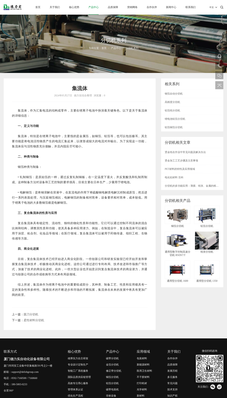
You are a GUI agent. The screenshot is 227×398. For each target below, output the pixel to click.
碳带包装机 (112, 389)
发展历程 (172, 370)
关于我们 (55, 7)
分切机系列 (132, 48)
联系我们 (190, 7)
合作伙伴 (152, 7)
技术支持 (172, 389)
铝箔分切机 (112, 383)
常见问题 (172, 383)
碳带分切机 (112, 358)
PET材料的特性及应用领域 (180, 169)
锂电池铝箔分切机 (175, 119)
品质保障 (113, 7)
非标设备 (111, 395)
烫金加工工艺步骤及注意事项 (181, 160)
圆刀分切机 (31, 314)
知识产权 (172, 395)
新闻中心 (171, 7)
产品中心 (93, 7)
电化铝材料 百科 (174, 177)
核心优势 (74, 7)
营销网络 (132, 7)
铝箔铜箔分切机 (174, 127)
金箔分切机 (112, 364)
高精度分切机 (172, 102)
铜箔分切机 (112, 377)
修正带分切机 (113, 370)
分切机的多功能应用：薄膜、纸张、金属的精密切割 (192, 187)
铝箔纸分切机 (172, 110)
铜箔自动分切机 (174, 93)
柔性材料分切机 (34, 320)
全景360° (9, 390)
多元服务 (172, 377)
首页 (37, 7)
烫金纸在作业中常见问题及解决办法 (185, 152)
